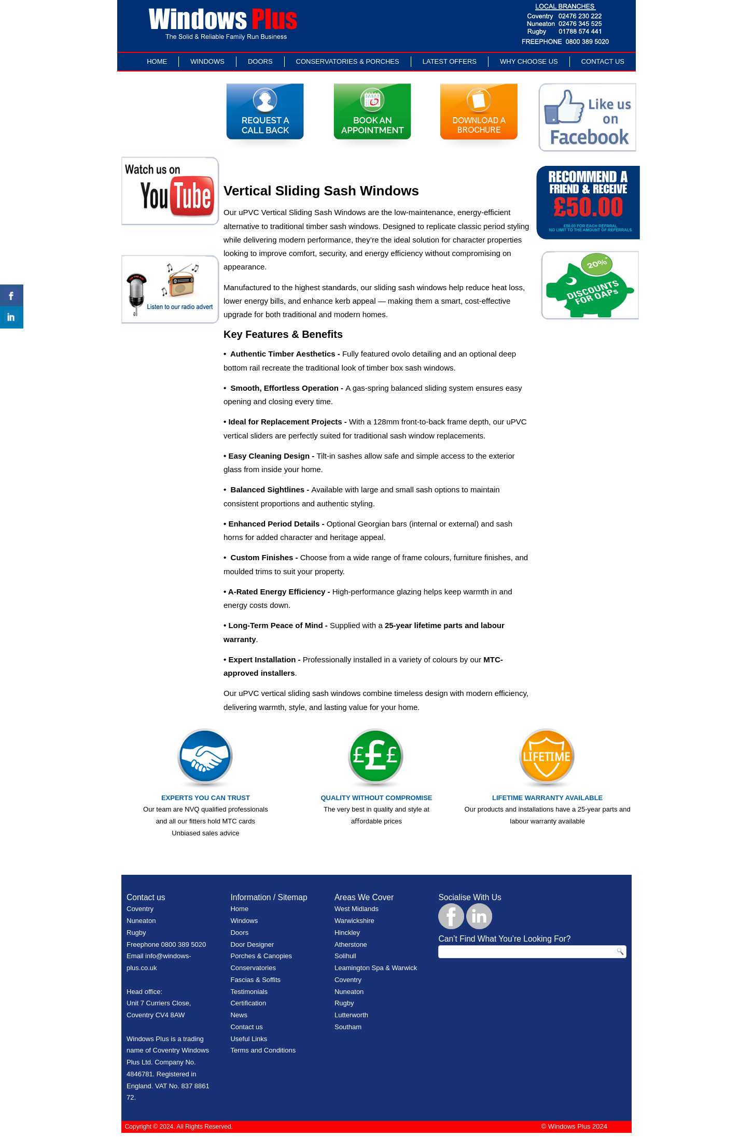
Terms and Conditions (263, 1050)
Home (157, 61)
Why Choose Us (529, 61)
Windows (207, 61)
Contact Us (602, 61)
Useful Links (248, 1039)
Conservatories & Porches (347, 61)
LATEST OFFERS (450, 61)
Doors (260, 61)
